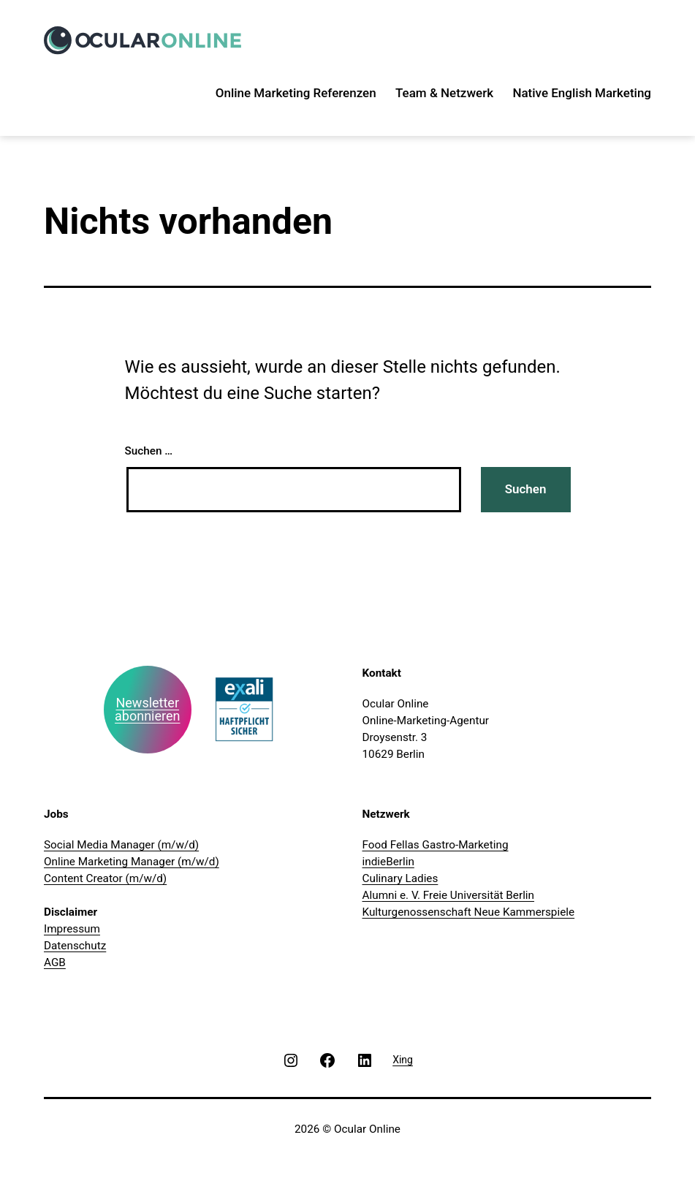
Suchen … (149, 450)
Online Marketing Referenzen (296, 93)
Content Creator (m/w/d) (105, 878)
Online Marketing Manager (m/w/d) (131, 861)
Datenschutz (75, 945)
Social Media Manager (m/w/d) (121, 844)
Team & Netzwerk (444, 93)
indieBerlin (388, 861)
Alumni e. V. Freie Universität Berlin (448, 895)
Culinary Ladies (400, 878)
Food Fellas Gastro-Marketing (435, 844)
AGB (55, 962)
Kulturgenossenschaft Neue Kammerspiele (468, 912)
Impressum (72, 928)
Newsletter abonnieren (147, 709)
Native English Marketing (581, 93)
